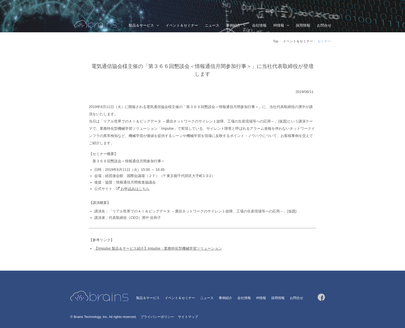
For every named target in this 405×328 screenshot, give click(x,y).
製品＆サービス (141, 25)
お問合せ (324, 25)
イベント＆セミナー (182, 25)
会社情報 (259, 25)
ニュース (212, 25)
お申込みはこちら (135, 189)
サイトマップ (188, 317)
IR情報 (278, 25)
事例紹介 (233, 25)
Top (275, 41)
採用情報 (303, 25)
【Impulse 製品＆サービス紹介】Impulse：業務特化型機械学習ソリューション (158, 248)
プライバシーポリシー (157, 317)
